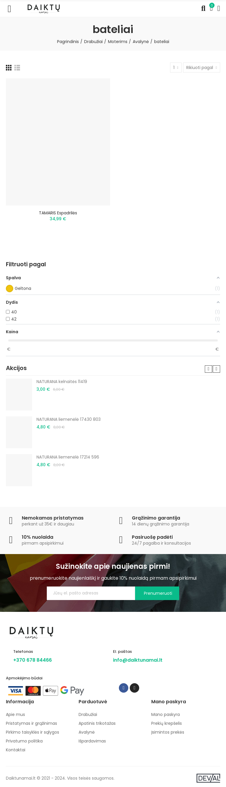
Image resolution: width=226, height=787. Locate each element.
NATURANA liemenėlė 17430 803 (68, 419)
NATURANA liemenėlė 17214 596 (67, 457)
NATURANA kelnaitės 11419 (61, 382)
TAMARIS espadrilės (58, 213)
